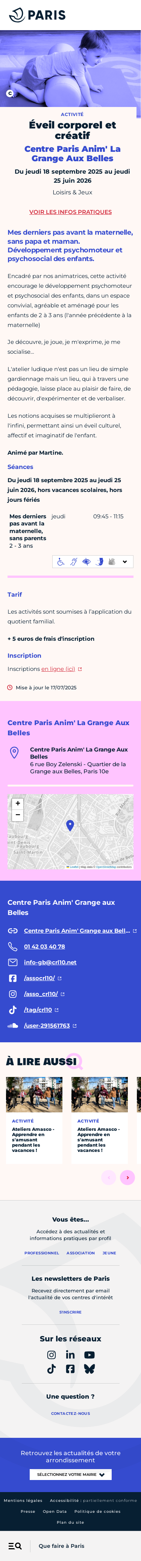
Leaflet (73, 867)
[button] (70, 826)
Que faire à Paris (61, 1546)
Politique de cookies (97, 1511)
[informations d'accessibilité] (92, 561)
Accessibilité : (93, 1500)
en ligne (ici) (58, 668)
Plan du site (70, 1522)
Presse (28, 1511)
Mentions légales (23, 1500)
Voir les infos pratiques (70, 211)
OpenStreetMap (106, 867)
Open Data (55, 1511)
